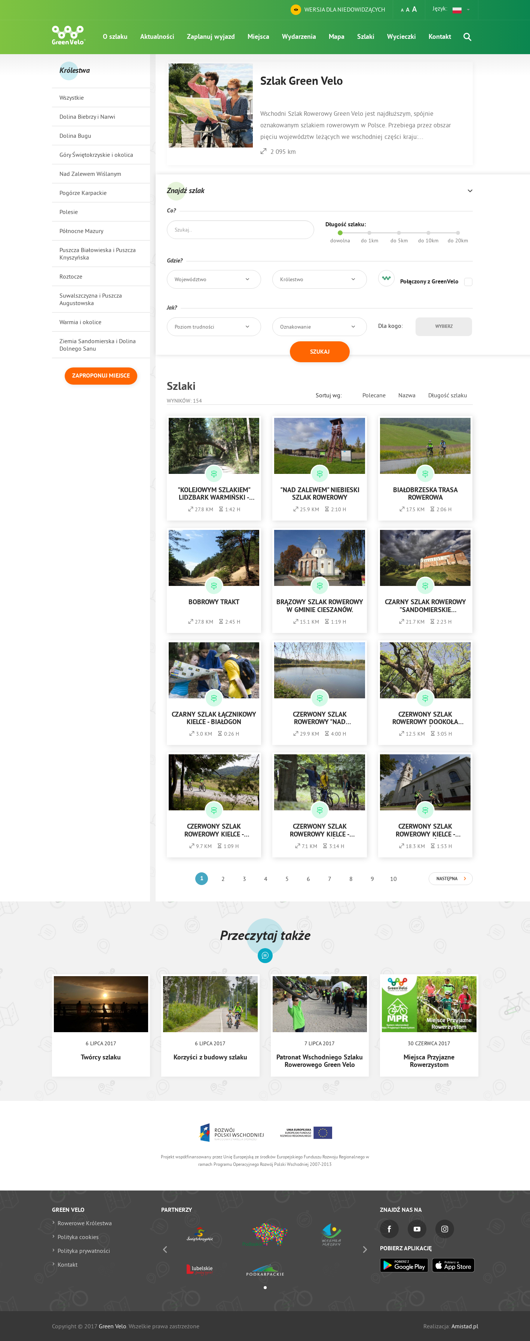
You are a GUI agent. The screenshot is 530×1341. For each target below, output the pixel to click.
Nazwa (407, 395)
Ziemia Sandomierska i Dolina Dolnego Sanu (97, 344)
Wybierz (444, 327)
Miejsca (258, 37)
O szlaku (115, 37)
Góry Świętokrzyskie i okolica (96, 154)
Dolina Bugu (75, 135)
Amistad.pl (464, 1326)
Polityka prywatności (84, 1250)
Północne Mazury (81, 231)
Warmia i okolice (80, 322)
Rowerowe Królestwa (85, 1223)
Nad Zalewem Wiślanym (90, 173)
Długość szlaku (447, 395)
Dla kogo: (390, 325)
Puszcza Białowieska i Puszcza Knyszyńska (97, 253)
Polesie (68, 211)
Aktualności (157, 37)
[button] (461, 9)
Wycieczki (401, 37)
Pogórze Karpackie (83, 192)
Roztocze (70, 276)
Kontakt (440, 37)
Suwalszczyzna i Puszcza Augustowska (90, 299)
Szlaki (365, 37)
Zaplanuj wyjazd (211, 37)
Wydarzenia (299, 37)
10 (393, 878)
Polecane (374, 395)
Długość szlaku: (345, 225)
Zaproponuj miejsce (101, 376)
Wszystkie (71, 97)
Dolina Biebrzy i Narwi (87, 116)
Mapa (336, 37)
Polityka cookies (78, 1237)
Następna (446, 879)
